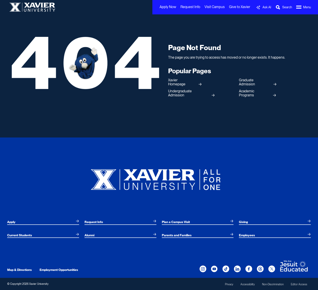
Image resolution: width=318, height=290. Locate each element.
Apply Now (168, 7)
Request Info (190, 7)
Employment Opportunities (59, 270)
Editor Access (299, 284)
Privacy (229, 284)
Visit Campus (215, 7)
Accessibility (247, 284)
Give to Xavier (239, 7)
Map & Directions (19, 270)
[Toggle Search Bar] (283, 7)
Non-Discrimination (273, 284)
